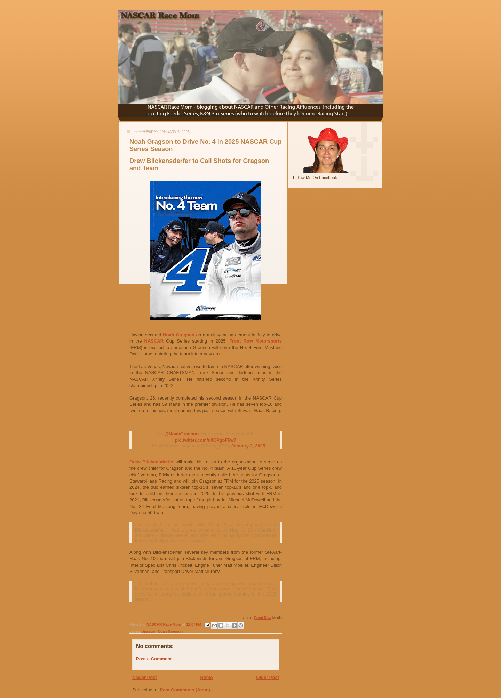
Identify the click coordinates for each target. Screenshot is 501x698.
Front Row (262, 618)
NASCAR (154, 341)
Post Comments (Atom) (185, 689)
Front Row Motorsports (255, 341)
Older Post (267, 677)
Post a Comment (154, 659)
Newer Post (144, 677)
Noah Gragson (178, 334)
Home (206, 677)
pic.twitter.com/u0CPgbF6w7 (205, 440)
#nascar (149, 631)
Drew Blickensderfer (151, 462)
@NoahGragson (181, 433)
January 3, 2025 (248, 446)
